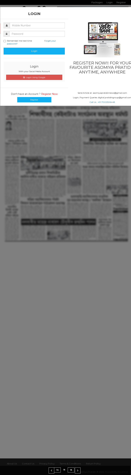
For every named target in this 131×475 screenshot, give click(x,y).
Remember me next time (30, 42)
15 (64, 470)
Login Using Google (34, 77)
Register (34, 99)
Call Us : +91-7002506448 (102, 102)
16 (71, 470)
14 (57, 470)
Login (34, 51)
